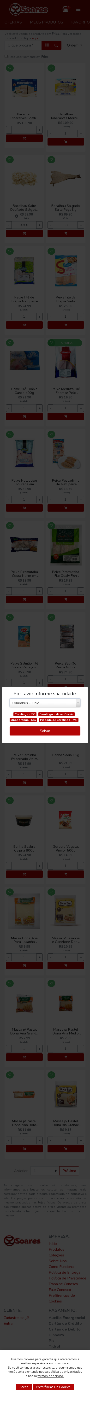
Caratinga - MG (25, 714)
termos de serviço (51, 1376)
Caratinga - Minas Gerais (56, 714)
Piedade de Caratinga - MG (58, 720)
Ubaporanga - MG (23, 720)
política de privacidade (64, 1372)
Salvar (45, 731)
